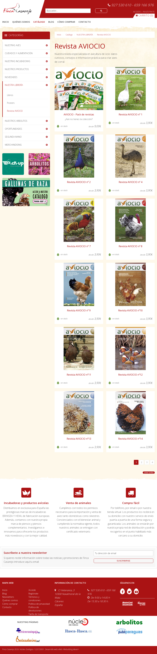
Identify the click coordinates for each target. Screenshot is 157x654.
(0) (144, 15)
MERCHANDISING (13, 144)
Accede (32, 590)
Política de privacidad (39, 603)
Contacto (6, 607)
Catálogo (69, 34)
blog (51, 21)
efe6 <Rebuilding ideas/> (68, 649)
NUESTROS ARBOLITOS (16, 120)
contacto (84, 21)
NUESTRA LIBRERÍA (85, 34)
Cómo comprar (10, 603)
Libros (10, 95)
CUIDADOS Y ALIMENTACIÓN (19, 53)
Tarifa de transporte (38, 614)
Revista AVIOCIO (104, 34)
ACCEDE (137, 11)
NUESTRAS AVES (13, 45)
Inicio (5, 21)
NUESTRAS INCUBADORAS (17, 61)
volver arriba (148, 472)
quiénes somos (21, 21)
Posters (11, 102)
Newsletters (8, 596)
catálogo (39, 21)
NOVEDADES (11, 77)
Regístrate (33, 593)
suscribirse (123, 561)
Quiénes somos (10, 600)
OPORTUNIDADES (13, 128)
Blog (4, 593)
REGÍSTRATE (149, 11)
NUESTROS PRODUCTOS (17, 69)
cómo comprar (66, 21)
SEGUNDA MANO (13, 136)
